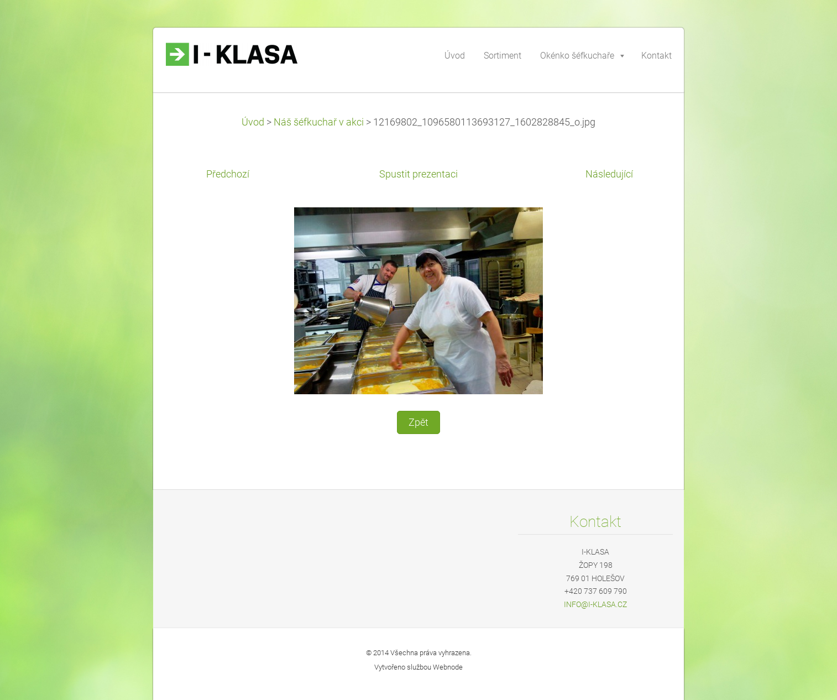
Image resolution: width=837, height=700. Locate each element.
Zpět (418, 422)
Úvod (253, 122)
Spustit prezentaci (418, 174)
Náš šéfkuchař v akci (319, 122)
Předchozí (227, 174)
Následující (609, 174)
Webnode (448, 667)
